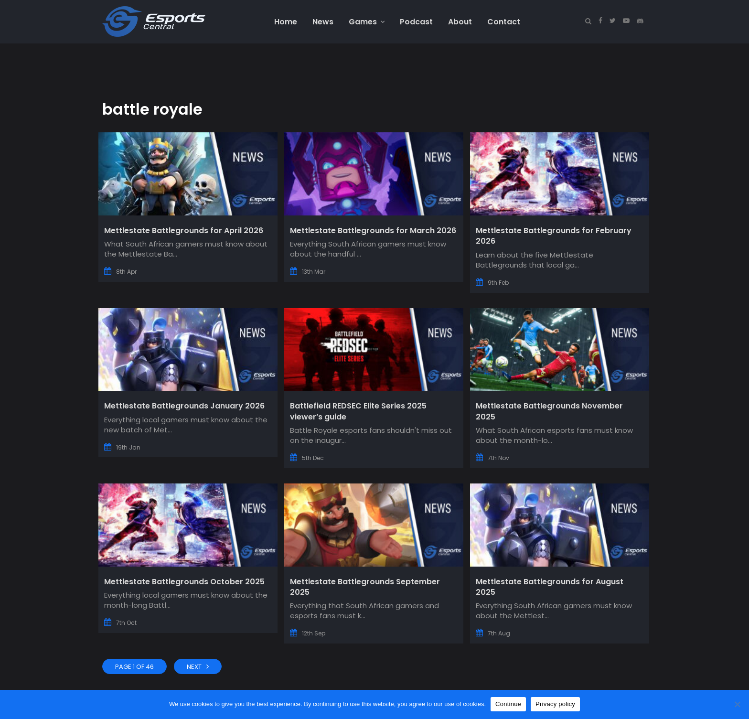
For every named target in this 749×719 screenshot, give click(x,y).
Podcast (416, 21)
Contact (503, 21)
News (322, 21)
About (460, 21)
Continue (508, 704)
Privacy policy (555, 704)
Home (285, 21)
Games (367, 21)
